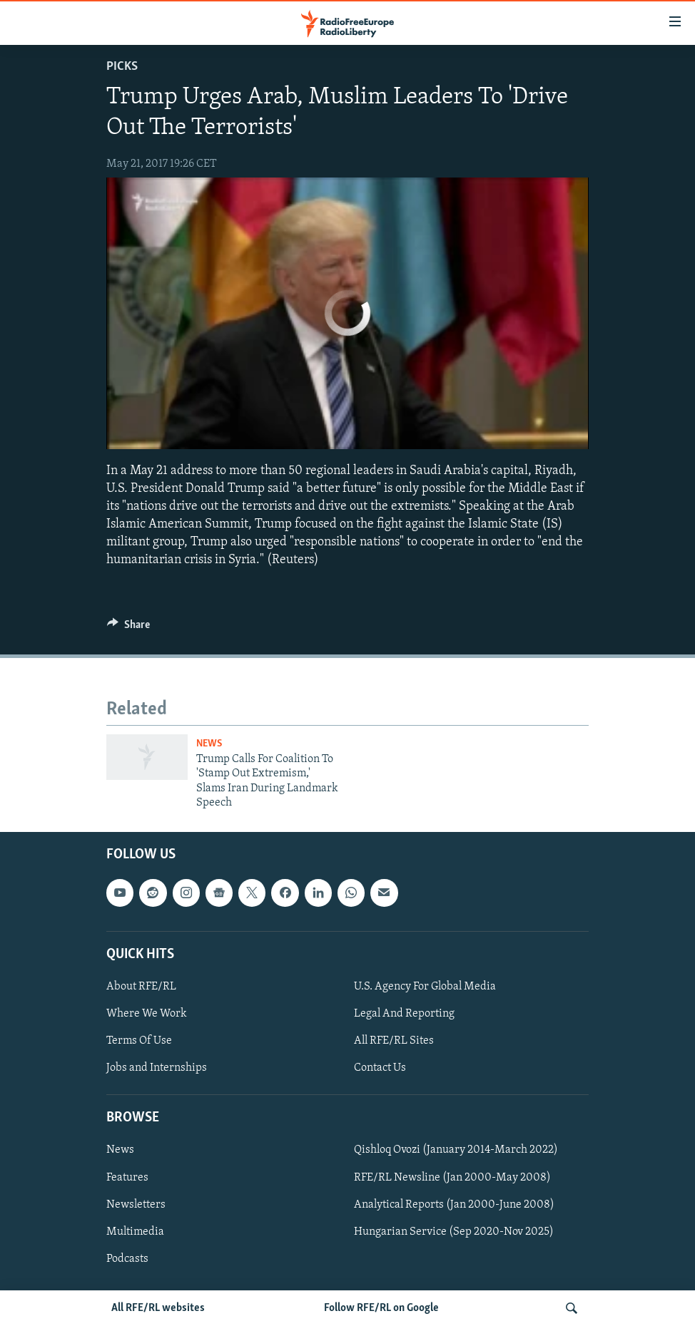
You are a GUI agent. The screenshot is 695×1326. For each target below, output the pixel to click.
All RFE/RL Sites (394, 1041)
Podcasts (127, 1259)
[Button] (128, 628)
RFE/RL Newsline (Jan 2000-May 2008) (452, 1177)
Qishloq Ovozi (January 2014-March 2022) (456, 1150)
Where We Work (146, 1013)
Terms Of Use (139, 1041)
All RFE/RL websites (158, 1308)
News (209, 744)
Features (127, 1177)
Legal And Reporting (404, 1013)
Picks (122, 66)
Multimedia (135, 1232)
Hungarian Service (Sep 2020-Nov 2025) (454, 1232)
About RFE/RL (141, 986)
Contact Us (380, 1068)
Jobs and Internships (156, 1068)
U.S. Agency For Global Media (425, 986)
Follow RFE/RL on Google (381, 1308)
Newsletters (136, 1205)
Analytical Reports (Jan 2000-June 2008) (454, 1205)
